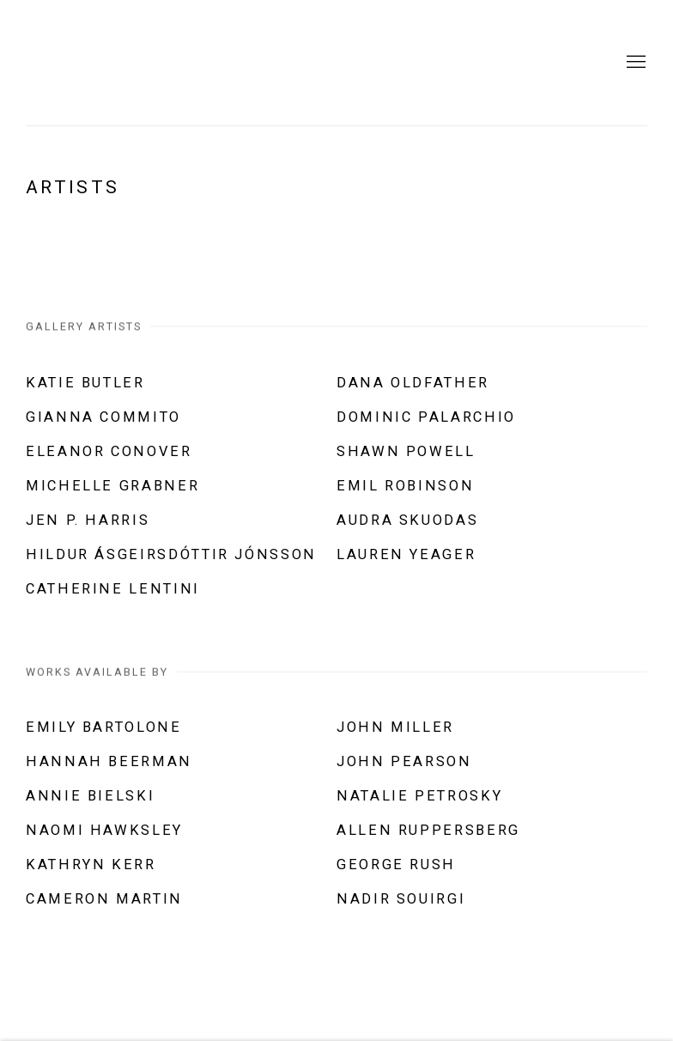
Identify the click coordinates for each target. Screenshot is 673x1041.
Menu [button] (634, 63)
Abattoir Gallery (197, 62)
